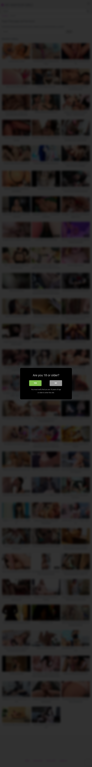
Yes (35, 383)
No (56, 383)
